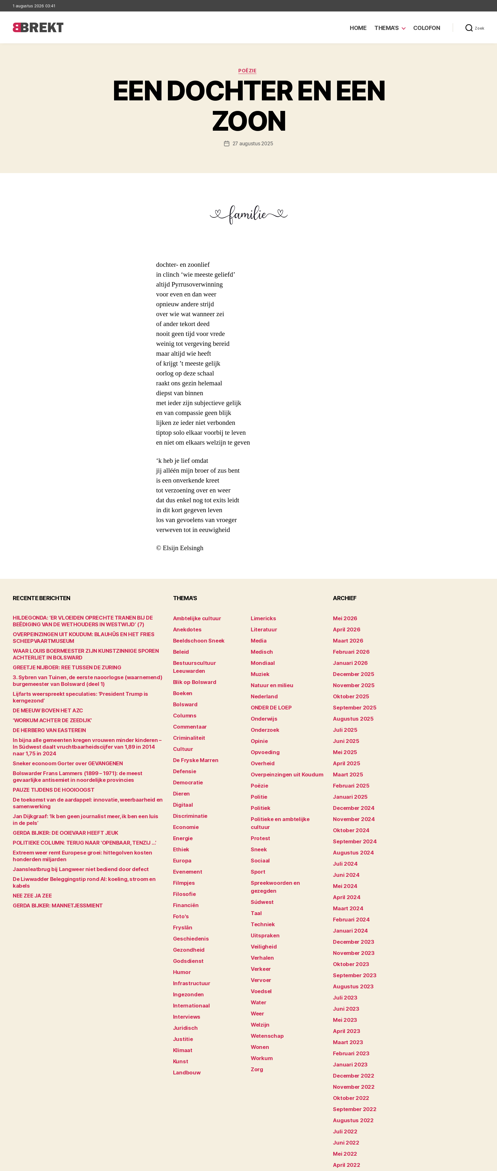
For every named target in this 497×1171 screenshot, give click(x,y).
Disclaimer (422, 1163)
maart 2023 (345, 994)
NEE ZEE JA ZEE (30, 870)
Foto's (179, 876)
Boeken (181, 678)
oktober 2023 (348, 925)
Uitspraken (263, 886)
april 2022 (344, 1103)
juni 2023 (344, 965)
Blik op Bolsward (191, 668)
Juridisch (183, 975)
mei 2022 (343, 1093)
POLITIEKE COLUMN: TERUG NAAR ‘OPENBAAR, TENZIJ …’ (74, 824)
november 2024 (351, 797)
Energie (181, 807)
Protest (259, 807)
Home (358, 28)
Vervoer (259, 925)
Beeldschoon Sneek (195, 639)
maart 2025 (345, 757)
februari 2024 (348, 886)
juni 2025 (344, 728)
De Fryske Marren (192, 737)
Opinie (258, 728)
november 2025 (350, 678)
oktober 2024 (348, 807)
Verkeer (259, 915)
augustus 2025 (350, 708)
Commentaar (188, 708)
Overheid (261, 747)
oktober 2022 (348, 1044)
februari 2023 (348, 1004)
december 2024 (351, 787)
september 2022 (351, 1054)
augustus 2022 (350, 1063)
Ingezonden (186, 945)
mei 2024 (343, 856)
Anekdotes (185, 629)
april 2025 (344, 747)
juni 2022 (344, 1083)
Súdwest (260, 856)
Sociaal (259, 826)
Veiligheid (261, 895)
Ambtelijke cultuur (193, 619)
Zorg (256, 1004)
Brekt (36, 1163)
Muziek (258, 668)
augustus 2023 (350, 945)
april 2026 (344, 629)
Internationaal (188, 955)
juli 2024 (343, 836)
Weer (257, 955)
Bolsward (183, 688)
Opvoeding (263, 737)
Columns (183, 698)
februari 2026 (348, 648)
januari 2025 (347, 777)
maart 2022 (345, 1113)
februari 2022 (348, 1123)
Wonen (258, 984)
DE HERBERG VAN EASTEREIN (45, 725)
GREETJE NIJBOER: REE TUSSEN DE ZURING (60, 669)
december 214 (349, 1133)
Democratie (186, 757)
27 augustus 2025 (253, 145)
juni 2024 (344, 846)
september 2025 (351, 698)
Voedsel (260, 935)
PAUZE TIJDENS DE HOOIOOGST (48, 778)
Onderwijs (262, 708)
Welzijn (259, 965)
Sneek (258, 816)
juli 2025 (343, 718)
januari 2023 (347, 1014)
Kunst (179, 1004)
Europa (181, 826)
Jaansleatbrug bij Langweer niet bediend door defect (70, 850)
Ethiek (180, 816)
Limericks (262, 619)
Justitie (181, 984)
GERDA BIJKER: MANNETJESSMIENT (52, 880)
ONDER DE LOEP (268, 698)
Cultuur (181, 728)
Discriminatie (188, 787)
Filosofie (182, 856)
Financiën (184, 866)
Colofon (426, 28)
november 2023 (350, 915)
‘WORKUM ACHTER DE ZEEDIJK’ (48, 715)
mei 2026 (343, 619)
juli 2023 (343, 955)
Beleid (180, 648)
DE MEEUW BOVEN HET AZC (43, 705)
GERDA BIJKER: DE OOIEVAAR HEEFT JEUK (58, 814)
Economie (184, 797)
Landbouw (184, 1014)
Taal (255, 866)
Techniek (261, 876)
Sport (257, 836)
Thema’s (386, 28)
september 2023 (351, 935)
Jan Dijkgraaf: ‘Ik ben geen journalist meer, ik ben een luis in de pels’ (85, 804)
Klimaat (181, 994)
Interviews (184, 965)
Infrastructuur (189, 935)
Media (257, 639)
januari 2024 (347, 895)
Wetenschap (265, 975)
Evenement (185, 836)
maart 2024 (346, 876)
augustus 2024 (350, 826)
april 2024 (344, 866)
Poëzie (248, 72)
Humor (180, 925)
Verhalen (260, 905)
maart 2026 (346, 639)
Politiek (259, 787)
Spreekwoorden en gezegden (283, 846)
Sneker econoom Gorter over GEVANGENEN (60, 751)
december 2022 (351, 1024)
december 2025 (351, 668)
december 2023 (351, 905)
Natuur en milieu (269, 678)
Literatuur (262, 629)
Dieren (180, 767)
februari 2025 (348, 767)
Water (257, 945)
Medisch (260, 648)
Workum (260, 994)
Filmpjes (182, 846)
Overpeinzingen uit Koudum (281, 757)
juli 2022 (343, 1073)
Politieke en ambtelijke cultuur (284, 797)
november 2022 (350, 1034)
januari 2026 (347, 658)
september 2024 (352, 816)
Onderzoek (263, 718)
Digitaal (181, 777)
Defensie (183, 747)
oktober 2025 (348, 688)
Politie (258, 777)
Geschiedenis (188, 895)
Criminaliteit (187, 718)
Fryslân (181, 886)
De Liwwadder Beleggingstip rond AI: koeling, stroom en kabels (81, 860)
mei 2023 (343, 975)
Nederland (262, 688)
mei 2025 (343, 737)
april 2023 (344, 984)
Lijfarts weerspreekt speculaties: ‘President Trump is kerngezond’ (85, 695)
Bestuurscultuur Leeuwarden (205, 658)
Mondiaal (261, 658)
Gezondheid (186, 905)
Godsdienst (186, 915)
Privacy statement (464, 1163)
